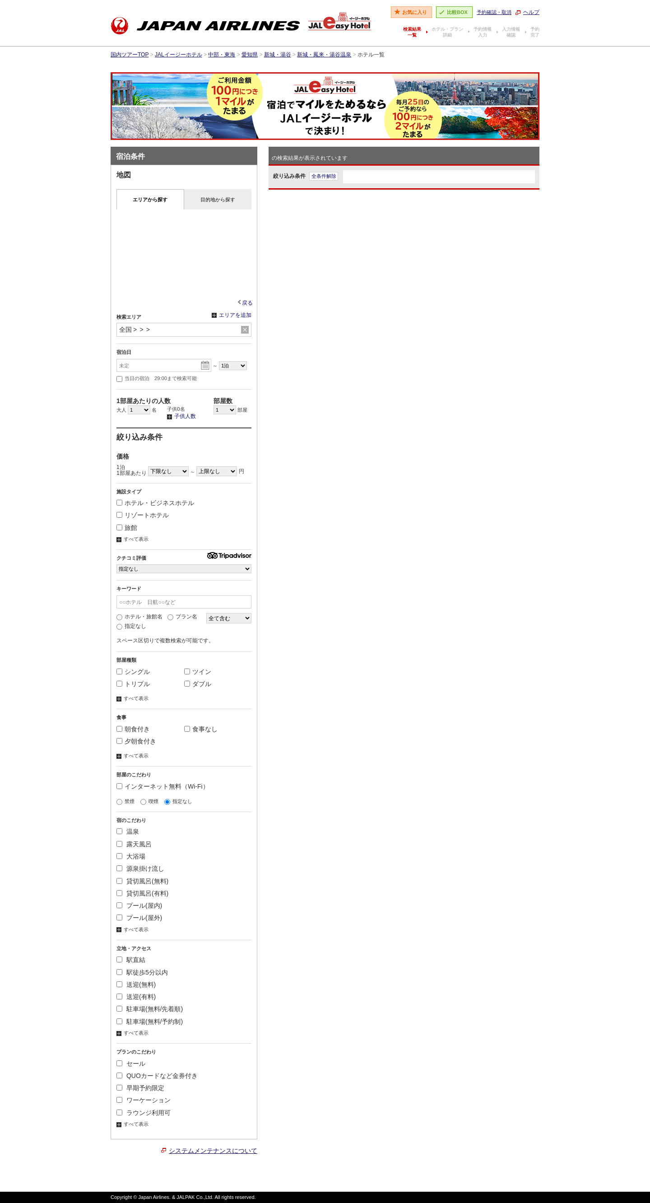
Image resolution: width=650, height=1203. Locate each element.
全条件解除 (323, 176)
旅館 (126, 527)
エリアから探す (150, 199)
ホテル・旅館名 (139, 616)
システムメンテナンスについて (213, 1150)
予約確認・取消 (494, 12)
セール (130, 1063)
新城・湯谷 (277, 54)
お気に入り (414, 12)
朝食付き (133, 729)
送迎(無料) (136, 984)
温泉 (127, 831)
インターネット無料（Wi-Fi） (162, 786)
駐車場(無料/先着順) (149, 1009)
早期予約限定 (140, 1088)
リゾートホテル (142, 515)
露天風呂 (134, 844)
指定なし (131, 626)
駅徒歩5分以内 (142, 972)
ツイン (197, 671)
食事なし (201, 729)
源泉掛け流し (140, 868)
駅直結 (130, 959)
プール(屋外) (139, 917)
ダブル (197, 683)
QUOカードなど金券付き (157, 1075)
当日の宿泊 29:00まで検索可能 (156, 379)
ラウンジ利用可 (143, 1112)
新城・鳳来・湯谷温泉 (324, 54)
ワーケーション (143, 1100)
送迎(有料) (136, 996)
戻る (247, 303)
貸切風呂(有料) (142, 893)
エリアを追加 (231, 315)
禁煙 (125, 801)
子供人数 (181, 416)
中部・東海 (221, 54)
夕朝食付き (136, 741)
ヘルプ (531, 12)
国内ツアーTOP (130, 54)
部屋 (230, 410)
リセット (245, 330)
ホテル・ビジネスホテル (155, 502)
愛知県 (249, 54)
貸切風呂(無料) (142, 881)
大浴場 (130, 856)
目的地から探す (217, 199)
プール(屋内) (139, 905)
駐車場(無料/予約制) (149, 1021)
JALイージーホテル (178, 54)
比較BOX (457, 12)
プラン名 (182, 616)
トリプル (133, 683)
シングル (133, 671)
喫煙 (149, 801)
